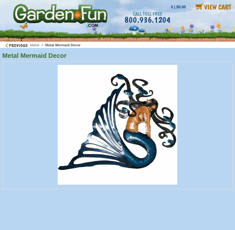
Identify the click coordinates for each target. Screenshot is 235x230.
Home (34, 45)
